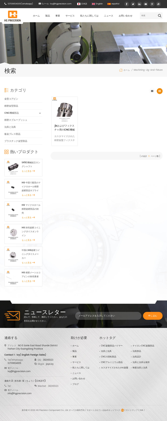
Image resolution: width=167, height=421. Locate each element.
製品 (47, 16)
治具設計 (137, 357)
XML (141, 410)
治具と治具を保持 (141, 362)
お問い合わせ (125, 16)
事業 (57, 16)
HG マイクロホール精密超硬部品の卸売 (31, 209)
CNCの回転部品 (108, 357)
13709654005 (14, 3)
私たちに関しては (89, 16)
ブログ (75, 384)
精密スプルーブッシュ (15, 120)
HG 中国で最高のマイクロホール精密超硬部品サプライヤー (31, 187)
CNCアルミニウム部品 (112, 362)
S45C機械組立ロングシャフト (31, 164)
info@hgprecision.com (19, 393)
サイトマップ (132, 410)
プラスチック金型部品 (15, 141)
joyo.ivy (49, 364)
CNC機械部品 (11, 113)
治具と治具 (10, 127)
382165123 (48, 360)
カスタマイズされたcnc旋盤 (114, 367)
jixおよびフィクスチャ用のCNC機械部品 (64, 128)
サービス (70, 16)
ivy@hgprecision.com (60, 3)
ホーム (36, 16)
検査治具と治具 (140, 367)
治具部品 (137, 351)
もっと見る (28, 171)
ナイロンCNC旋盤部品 (143, 346)
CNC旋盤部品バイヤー (112, 346)
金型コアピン (11, 99)
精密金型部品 (11, 106)
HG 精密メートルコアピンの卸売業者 (31, 274)
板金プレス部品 (12, 134)
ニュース (108, 16)
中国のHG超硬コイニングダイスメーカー (31, 254)
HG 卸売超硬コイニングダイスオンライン (31, 231)
